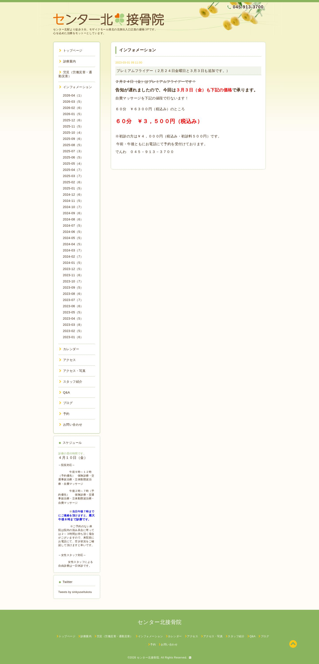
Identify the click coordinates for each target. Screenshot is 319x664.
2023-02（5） (73, 331)
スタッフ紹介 (70, 381)
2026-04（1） (73, 95)
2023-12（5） (73, 269)
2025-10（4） (73, 132)
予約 (64, 413)
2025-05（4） (73, 163)
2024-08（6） (73, 219)
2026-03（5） (73, 101)
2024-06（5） (73, 232)
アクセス (67, 360)
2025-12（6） (73, 120)
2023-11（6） (73, 275)
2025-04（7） (73, 170)
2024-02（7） (73, 256)
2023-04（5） (73, 318)
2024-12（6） (73, 194)
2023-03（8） (73, 324)
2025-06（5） (73, 157)
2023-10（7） (73, 281)
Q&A (64, 392)
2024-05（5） (73, 238)
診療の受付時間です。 (72, 453)
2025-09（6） (73, 139)
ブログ (66, 403)
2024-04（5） (73, 244)
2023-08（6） (73, 293)
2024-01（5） (73, 262)
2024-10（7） (73, 207)
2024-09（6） (73, 213)
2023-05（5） (73, 312)
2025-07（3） (73, 151)
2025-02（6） (73, 182)
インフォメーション (75, 87)
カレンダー (69, 349)
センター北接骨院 (148, 657)
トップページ (70, 50)
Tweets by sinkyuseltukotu (75, 592)
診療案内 (67, 61)
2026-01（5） (73, 114)
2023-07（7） (73, 300)
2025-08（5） (73, 145)
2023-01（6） (73, 337)
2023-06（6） (73, 306)
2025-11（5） (73, 126)
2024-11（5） (73, 201)
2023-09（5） (73, 287)
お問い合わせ (70, 424)
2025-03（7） (73, 176)
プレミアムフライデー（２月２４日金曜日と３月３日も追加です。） (173, 71)
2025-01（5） (73, 188)
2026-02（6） (73, 108)
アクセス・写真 (72, 371)
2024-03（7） (73, 250)
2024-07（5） (73, 225)
